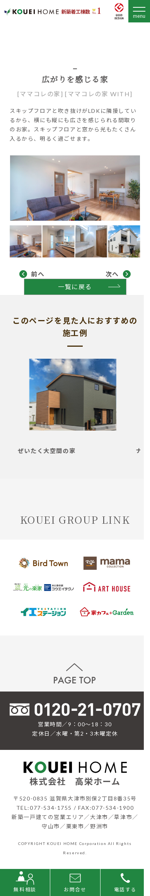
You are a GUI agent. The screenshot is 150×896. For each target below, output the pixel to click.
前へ (37, 274)
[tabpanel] (75, 406)
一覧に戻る (75, 286)
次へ (112, 274)
